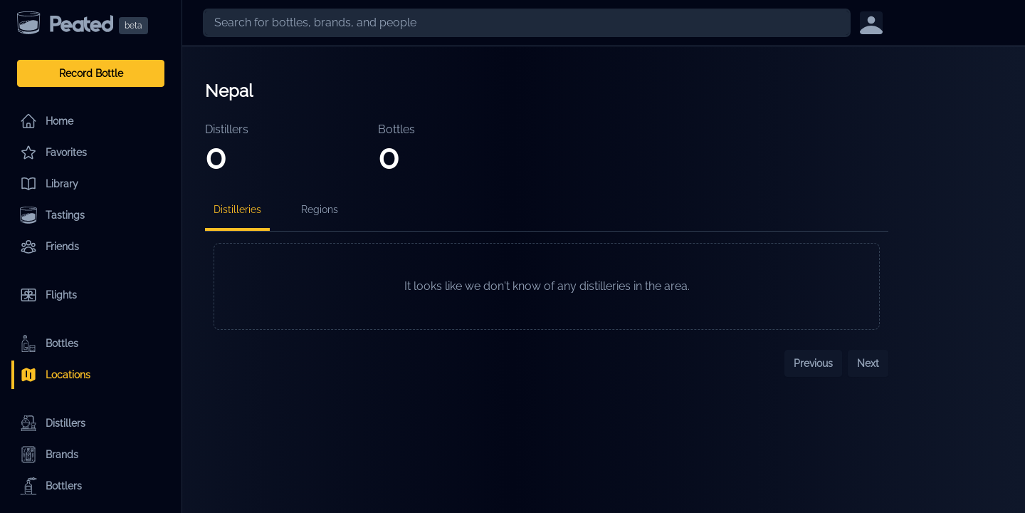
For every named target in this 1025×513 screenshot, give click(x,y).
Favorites (53, 152)
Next (868, 363)
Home (46, 121)
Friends (49, 246)
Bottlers (51, 485)
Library (49, 183)
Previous (813, 363)
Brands (49, 454)
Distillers (52, 423)
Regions (319, 209)
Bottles (49, 343)
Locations (55, 374)
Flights (48, 295)
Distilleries (237, 209)
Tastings (52, 215)
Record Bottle (91, 73)
